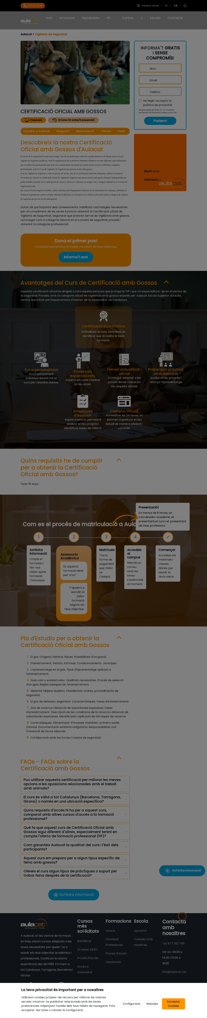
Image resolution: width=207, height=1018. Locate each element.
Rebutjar (152, 1004)
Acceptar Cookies (173, 1004)
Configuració (131, 1004)
